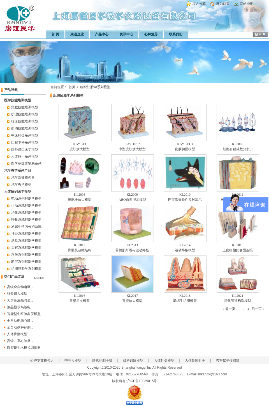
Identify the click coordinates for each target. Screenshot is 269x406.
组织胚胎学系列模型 (26, 269)
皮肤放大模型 (79, 149)
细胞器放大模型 (79, 200)
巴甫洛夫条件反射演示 (185, 200)
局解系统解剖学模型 (26, 248)
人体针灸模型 (164, 360)
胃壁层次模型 (79, 301)
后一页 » (258, 309)
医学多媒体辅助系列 (26, 163)
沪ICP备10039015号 (141, 381)
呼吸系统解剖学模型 (26, 220)
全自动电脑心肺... (20, 321)
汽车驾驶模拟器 (23, 177)
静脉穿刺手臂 (102, 360)
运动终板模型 (185, 250)
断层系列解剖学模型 (26, 262)
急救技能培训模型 (24, 107)
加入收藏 (199, 4)
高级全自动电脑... (20, 287)
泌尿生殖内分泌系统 (26, 227)
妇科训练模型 (133, 360)
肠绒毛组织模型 (185, 301)
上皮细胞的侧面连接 (237, 250)
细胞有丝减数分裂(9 (237, 149)
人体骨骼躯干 (195, 360)
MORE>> (39, 278)
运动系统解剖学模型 (26, 205)
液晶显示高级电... (20, 307)
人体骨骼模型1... (19, 334)
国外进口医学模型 (24, 149)
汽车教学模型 (21, 184)
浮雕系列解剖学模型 (26, 255)
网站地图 (246, 4)
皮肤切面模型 (185, 149)
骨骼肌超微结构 (79, 250)
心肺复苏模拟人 (42, 360)
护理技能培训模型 (24, 114)
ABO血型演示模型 (132, 200)
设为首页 (222, 4)
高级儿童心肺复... (20, 341)
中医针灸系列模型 (24, 135)
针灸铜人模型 (17, 294)
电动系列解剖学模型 (26, 198)
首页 (72, 87)
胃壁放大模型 (132, 301)
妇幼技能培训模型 (24, 128)
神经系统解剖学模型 (26, 234)
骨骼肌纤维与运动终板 (132, 250)
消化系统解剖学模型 (26, 213)
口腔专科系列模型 (24, 142)
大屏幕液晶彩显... (20, 300)
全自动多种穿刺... (20, 327)
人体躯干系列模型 (24, 156)
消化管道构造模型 (237, 301)
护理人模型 (72, 360)
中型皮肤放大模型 (132, 149)
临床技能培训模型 (24, 121)
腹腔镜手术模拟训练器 (24, 348)
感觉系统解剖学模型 (26, 241)
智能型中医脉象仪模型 (24, 314)
